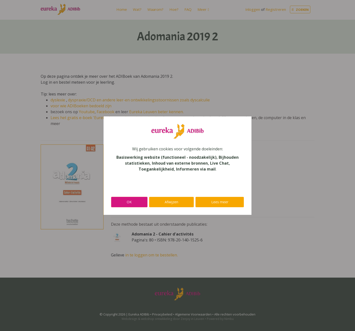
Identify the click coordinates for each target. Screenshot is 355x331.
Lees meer (219, 202)
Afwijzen (171, 202)
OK (129, 202)
